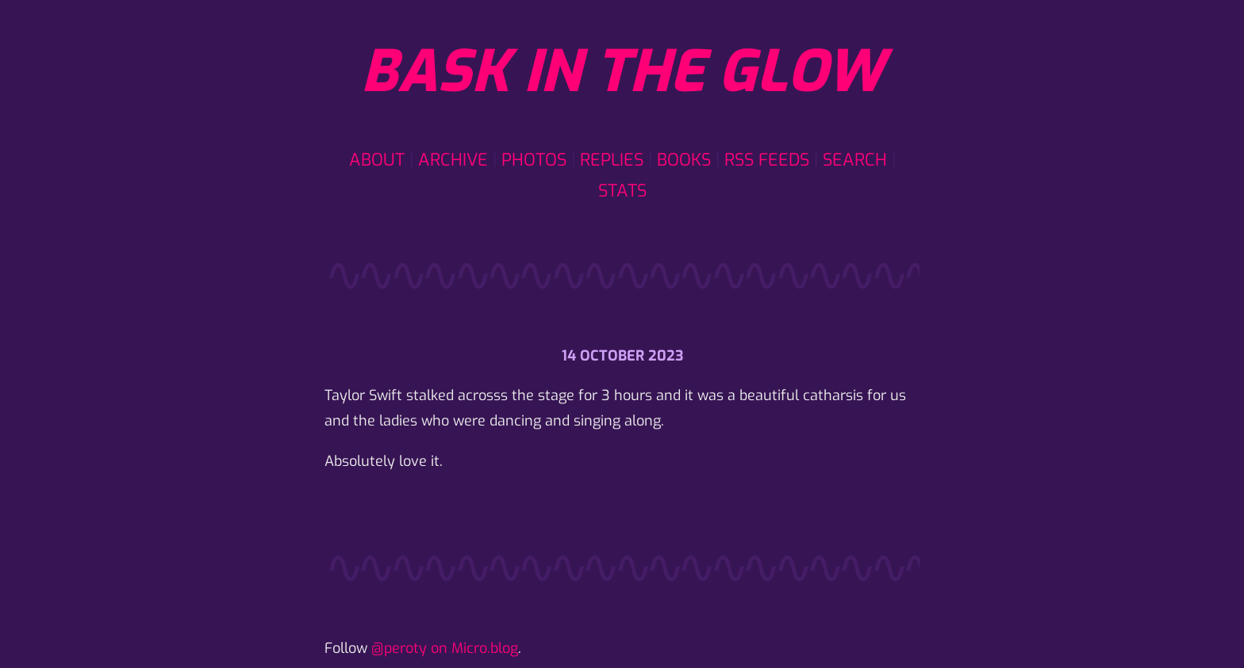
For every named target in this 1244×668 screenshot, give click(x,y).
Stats (622, 190)
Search (855, 159)
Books (684, 159)
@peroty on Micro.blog (444, 648)
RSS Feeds (766, 159)
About (377, 159)
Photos (533, 159)
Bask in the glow (622, 72)
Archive (453, 159)
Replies (611, 159)
